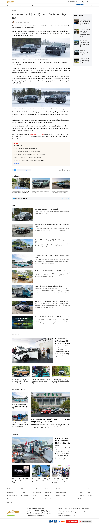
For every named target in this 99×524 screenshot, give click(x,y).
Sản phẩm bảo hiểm (61, 492)
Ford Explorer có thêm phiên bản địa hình (27, 148)
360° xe (14, 5)
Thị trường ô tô (18, 145)
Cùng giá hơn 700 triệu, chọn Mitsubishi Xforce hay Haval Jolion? (85, 33)
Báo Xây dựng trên (23, 170)
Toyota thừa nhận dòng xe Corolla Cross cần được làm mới (31, 154)
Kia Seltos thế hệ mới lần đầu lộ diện (40, 192)
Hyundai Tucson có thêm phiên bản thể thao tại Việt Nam (31, 160)
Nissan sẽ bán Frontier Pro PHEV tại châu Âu (50, 271)
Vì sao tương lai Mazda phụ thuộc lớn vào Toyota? (29, 157)
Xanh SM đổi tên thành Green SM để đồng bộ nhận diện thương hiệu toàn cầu (20, 406)
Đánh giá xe (32, 5)
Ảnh (70, 5)
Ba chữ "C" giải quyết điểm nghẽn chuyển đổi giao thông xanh (60, 480)
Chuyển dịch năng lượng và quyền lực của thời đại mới (41, 480)
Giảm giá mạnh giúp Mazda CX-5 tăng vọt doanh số (85, 61)
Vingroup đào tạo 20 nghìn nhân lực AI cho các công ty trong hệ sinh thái (50, 420)
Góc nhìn (15, 434)
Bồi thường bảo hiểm (61, 495)
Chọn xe (47, 495)
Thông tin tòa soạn (72, 521)
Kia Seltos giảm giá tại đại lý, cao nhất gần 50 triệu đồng (20, 192)
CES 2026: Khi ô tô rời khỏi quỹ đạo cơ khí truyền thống (20, 480)
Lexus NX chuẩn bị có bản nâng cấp (47, 209)
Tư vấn (79, 498)
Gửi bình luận (65, 198)
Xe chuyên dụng (25, 495)
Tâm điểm (9, 502)
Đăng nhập (89, 1)
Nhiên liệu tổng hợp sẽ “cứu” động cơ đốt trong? (29, 151)
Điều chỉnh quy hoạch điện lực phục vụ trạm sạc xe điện (41, 381)
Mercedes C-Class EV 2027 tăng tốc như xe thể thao (51, 301)
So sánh (35, 495)
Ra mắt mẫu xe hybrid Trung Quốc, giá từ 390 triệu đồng (52, 225)
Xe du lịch (23, 492)
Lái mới (40, 5)
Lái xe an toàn (48, 498)
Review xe (80, 492)
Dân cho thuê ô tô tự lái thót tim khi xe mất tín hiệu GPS (85, 22)
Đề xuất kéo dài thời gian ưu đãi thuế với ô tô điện (62, 341)
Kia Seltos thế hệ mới (37, 134)
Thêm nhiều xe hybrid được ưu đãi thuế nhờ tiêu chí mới (60, 381)
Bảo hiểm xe (48, 5)
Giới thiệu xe (81, 495)
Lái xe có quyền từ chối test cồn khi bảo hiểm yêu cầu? (62, 442)
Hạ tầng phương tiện (18, 389)
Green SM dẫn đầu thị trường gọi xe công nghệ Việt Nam (52, 256)
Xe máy (23, 498)
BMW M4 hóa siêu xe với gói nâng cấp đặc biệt (85, 52)
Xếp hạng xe (36, 498)
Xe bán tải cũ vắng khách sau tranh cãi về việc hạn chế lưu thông (20, 381)
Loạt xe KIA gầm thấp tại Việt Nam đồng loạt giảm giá (51, 241)
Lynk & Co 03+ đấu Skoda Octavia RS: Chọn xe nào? (52, 317)
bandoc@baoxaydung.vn (68, 515)
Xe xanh (57, 5)
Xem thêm (16, 163)
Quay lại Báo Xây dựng (85, 521)
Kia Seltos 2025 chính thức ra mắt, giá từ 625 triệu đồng (60, 192)
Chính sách (15, 335)
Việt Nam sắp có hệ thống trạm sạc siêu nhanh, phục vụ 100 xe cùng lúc (20, 424)
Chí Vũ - (18, 22)
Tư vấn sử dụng (48, 492)
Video (63, 5)
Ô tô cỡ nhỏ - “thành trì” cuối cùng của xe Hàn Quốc (85, 43)
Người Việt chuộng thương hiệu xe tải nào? (49, 286)
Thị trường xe (22, 5)
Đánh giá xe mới (37, 492)
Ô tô (89, 492)
